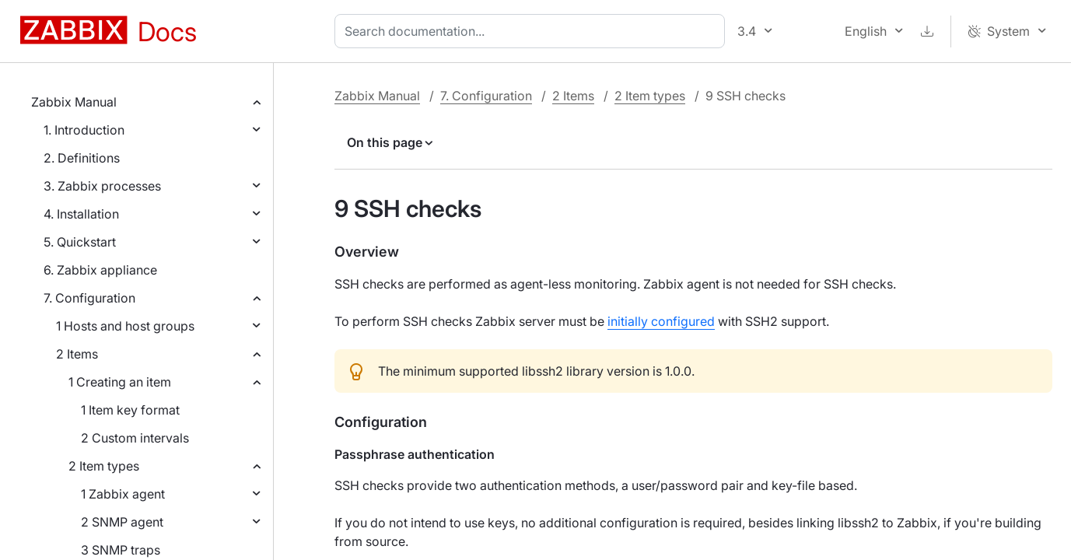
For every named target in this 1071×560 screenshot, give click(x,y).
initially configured (661, 321)
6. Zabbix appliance (100, 270)
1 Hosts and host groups (125, 326)
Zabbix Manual (74, 102)
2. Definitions (82, 158)
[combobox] (532, 31)
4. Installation (81, 214)
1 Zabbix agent (123, 494)
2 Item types (103, 466)
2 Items (77, 354)
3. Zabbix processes (102, 186)
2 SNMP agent (122, 522)
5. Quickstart (80, 242)
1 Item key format (130, 410)
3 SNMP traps (120, 550)
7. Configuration (89, 298)
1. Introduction (84, 130)
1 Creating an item (119, 382)
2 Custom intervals (135, 438)
